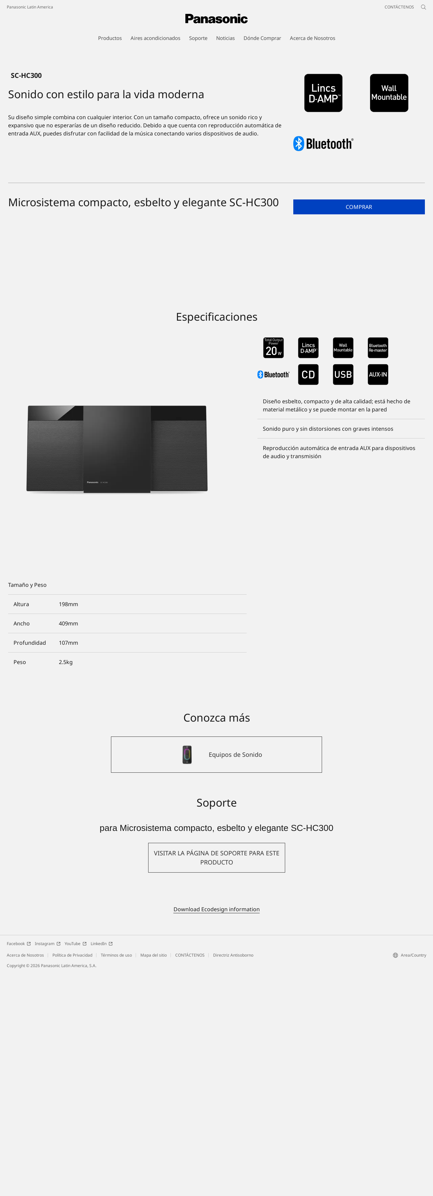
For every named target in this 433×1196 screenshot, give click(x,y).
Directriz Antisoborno (233, 1178)
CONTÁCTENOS (190, 1178)
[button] (359, 430)
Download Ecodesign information (217, 1132)
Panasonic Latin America (30, 7)
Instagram (48, 1166)
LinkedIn (102, 1166)
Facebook (19, 1166)
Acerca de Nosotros (25, 1178)
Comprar (359, 430)
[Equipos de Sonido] (216, 978)
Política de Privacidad (72, 1178)
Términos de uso (116, 1178)
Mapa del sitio (153, 1178)
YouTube (76, 1166)
